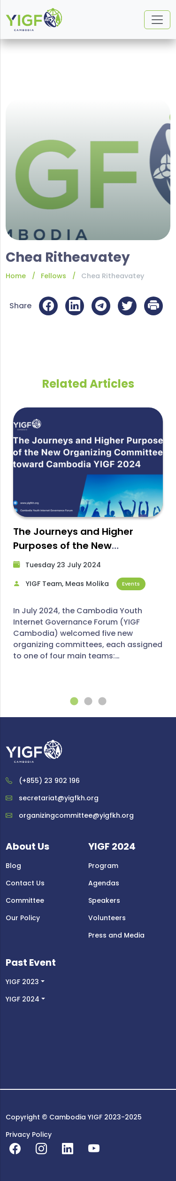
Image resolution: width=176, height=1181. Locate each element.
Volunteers (107, 918)
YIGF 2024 (22, 999)
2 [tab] (88, 701)
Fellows (53, 276)
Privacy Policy (29, 1134)
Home (16, 276)
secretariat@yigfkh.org (59, 798)
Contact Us (25, 883)
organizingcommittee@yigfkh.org (76, 815)
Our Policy (23, 918)
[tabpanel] (88, 538)
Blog (13, 865)
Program (103, 865)
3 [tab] (102, 701)
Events (131, 583)
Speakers (104, 900)
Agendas (103, 883)
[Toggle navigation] (157, 19)
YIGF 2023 (22, 981)
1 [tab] (74, 701)
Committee (25, 900)
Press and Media (116, 935)
